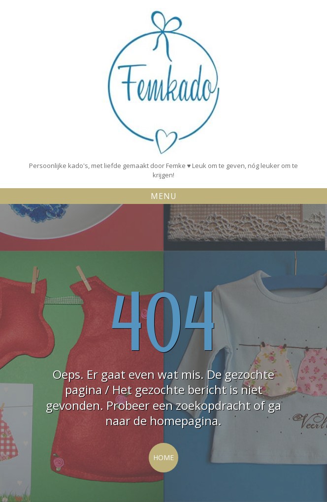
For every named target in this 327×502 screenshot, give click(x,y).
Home (163, 457)
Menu (164, 196)
